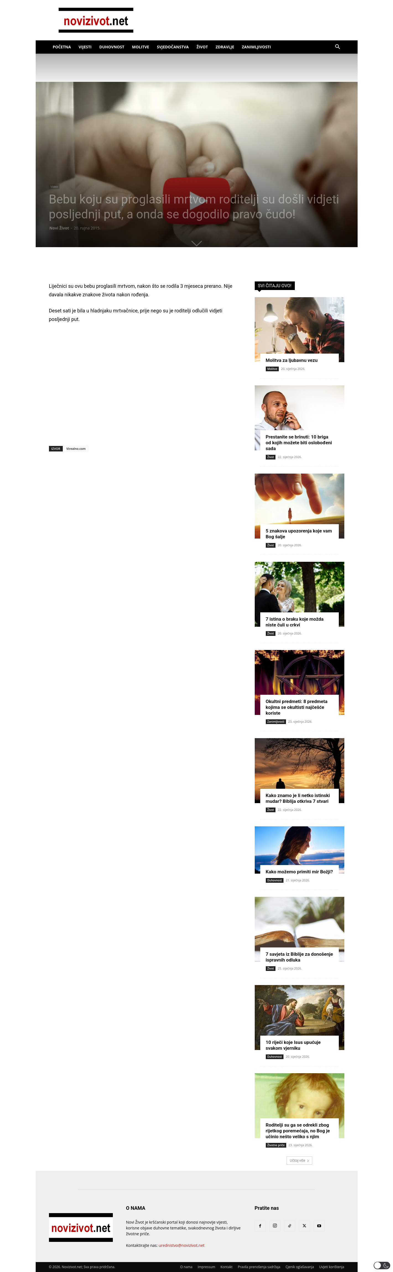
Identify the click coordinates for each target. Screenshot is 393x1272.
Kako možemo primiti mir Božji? (299, 871)
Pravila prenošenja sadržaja (259, 1267)
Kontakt (226, 1267)
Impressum (206, 1267)
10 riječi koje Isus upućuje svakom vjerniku (293, 1045)
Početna (62, 46)
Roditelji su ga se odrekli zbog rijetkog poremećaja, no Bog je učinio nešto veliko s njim (298, 1130)
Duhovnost (111, 46)
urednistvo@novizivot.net (182, 1245)
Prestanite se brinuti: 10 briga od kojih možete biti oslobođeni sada (299, 442)
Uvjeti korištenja (331, 1267)
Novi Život (59, 228)
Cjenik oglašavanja (300, 1267)
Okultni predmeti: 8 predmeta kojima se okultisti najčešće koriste (297, 707)
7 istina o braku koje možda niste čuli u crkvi (295, 622)
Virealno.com (76, 448)
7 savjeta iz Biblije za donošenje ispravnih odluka (299, 957)
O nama (186, 1267)
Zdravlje (225, 46)
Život (202, 46)
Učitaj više (299, 1160)
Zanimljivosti (256, 46)
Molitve (140, 46)
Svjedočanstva (173, 46)
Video (54, 187)
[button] (337, 47)
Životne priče (276, 1145)
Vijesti (85, 46)
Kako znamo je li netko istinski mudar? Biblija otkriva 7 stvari (298, 798)
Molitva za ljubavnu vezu (292, 360)
